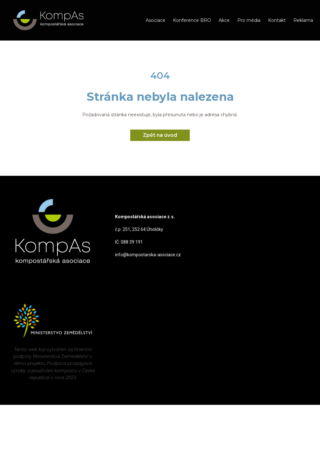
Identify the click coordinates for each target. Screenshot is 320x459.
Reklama (303, 20)
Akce (224, 20)
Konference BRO (192, 20)
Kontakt (277, 20)
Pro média (248, 20)
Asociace (155, 20)
